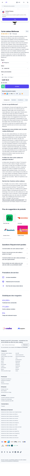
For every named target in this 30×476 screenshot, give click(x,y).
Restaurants (18, 361)
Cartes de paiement (19, 354)
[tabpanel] (15, 153)
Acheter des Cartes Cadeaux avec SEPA (9, 429)
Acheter (17, 86)
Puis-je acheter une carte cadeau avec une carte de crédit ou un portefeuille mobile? (15, 264)
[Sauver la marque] (27, 31)
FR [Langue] (23, 2)
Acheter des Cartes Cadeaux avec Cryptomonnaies (11, 412)
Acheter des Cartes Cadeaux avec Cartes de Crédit (11, 426)
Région (2, 60)
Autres (17, 370)
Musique (17, 369)
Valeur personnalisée (6, 71)
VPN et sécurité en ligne (6, 370)
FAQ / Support (4, 390)
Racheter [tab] (14, 100)
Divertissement (19, 359)
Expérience (18, 366)
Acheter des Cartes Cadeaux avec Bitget (9, 435)
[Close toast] (1, 9)
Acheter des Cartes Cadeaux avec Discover (9, 437)
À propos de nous (4, 389)
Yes (15, 19)
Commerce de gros (5, 383)
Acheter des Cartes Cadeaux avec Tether (9, 424)
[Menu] (2, 2)
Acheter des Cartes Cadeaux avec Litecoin (9, 418)
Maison (2, 369)
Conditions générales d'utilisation (7, 397)
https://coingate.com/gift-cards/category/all (13, 199)
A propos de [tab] (6, 100)
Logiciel (2, 366)
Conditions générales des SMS (7, 400)
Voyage (2, 359)
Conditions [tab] (20, 100)
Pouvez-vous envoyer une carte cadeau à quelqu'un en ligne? (15, 253)
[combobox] (15, 6)
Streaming (18, 364)
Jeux (16, 358)
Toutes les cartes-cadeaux (6, 353)
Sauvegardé (3, 354)
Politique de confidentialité (22, 347)
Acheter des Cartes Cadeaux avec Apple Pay (10, 431)
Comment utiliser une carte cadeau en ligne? (15, 248)
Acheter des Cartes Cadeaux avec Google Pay (10, 433)
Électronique (3, 364)
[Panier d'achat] (27, 2)
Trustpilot (3, 406)
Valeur (2, 65)
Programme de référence (6, 378)
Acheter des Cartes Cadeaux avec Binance (9, 420)
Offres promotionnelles (20, 356)
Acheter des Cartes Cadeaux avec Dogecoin (10, 422)
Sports (2, 361)
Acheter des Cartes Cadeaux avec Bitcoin (9, 414)
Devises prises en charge (6, 392)
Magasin (2, 358)
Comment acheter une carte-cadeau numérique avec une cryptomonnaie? (15, 258)
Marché (2, 382)
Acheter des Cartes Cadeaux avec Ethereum (10, 416)
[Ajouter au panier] (3, 86)
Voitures (17, 367)
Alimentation (3, 367)
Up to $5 (17, 353)
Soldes (2, 362)
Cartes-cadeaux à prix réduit (6, 356)
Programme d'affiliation (5, 380)
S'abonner (25, 344)
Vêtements (18, 362)
